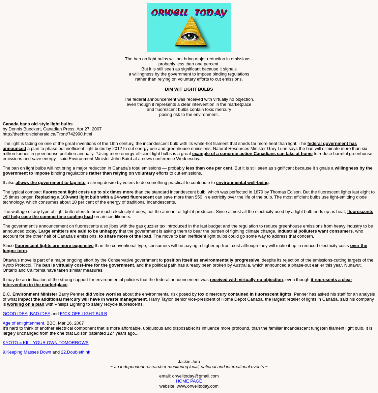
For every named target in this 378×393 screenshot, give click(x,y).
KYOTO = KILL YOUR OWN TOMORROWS (46, 342)
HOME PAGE (189, 381)
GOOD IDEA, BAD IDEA (26, 313)
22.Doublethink (75, 352)
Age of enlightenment (23, 323)
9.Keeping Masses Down (27, 352)
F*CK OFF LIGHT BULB (83, 313)
